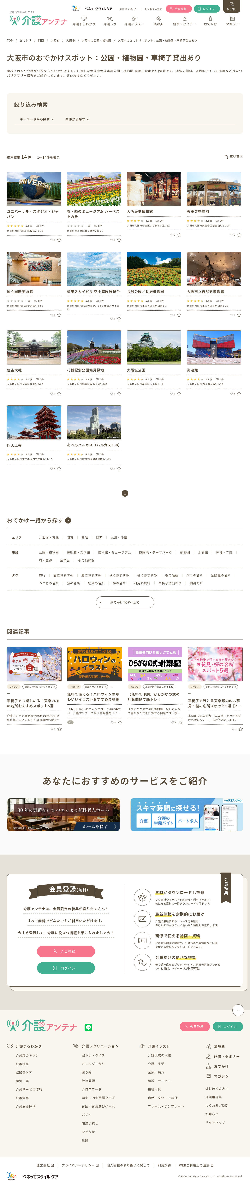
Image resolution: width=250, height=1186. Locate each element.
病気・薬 (22, 1081)
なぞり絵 (88, 1131)
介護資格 (22, 1098)
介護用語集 (213, 1097)
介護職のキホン (27, 1055)
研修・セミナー (222, 1056)
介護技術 (22, 1064)
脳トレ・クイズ (93, 1055)
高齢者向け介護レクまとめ (159, 686)
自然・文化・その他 (163, 1097)
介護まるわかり (24, 1046)
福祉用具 (154, 1089)
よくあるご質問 (153, 9)
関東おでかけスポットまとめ (40, 686)
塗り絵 (87, 1072)
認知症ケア (24, 1072)
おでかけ (217, 1066)
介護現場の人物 (159, 1055)
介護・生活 (156, 1063)
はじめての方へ (128, 9)
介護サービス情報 (29, 1089)
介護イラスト (154, 1046)
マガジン (217, 1076)
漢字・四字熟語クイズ (98, 1097)
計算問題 (88, 1080)
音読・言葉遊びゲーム (98, 1106)
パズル (87, 1114)
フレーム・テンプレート (166, 1106)
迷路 (85, 1140)
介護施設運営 (26, 1106)
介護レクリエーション (96, 1046)
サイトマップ (215, 1122)
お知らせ (211, 1114)
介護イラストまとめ (95, 686)
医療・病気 (156, 1072)
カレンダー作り (93, 1063)
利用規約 (164, 1165)
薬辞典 (215, 1046)
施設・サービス (159, 1080)
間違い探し (90, 1123)
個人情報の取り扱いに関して (128, 1165)
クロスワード (92, 1089)
